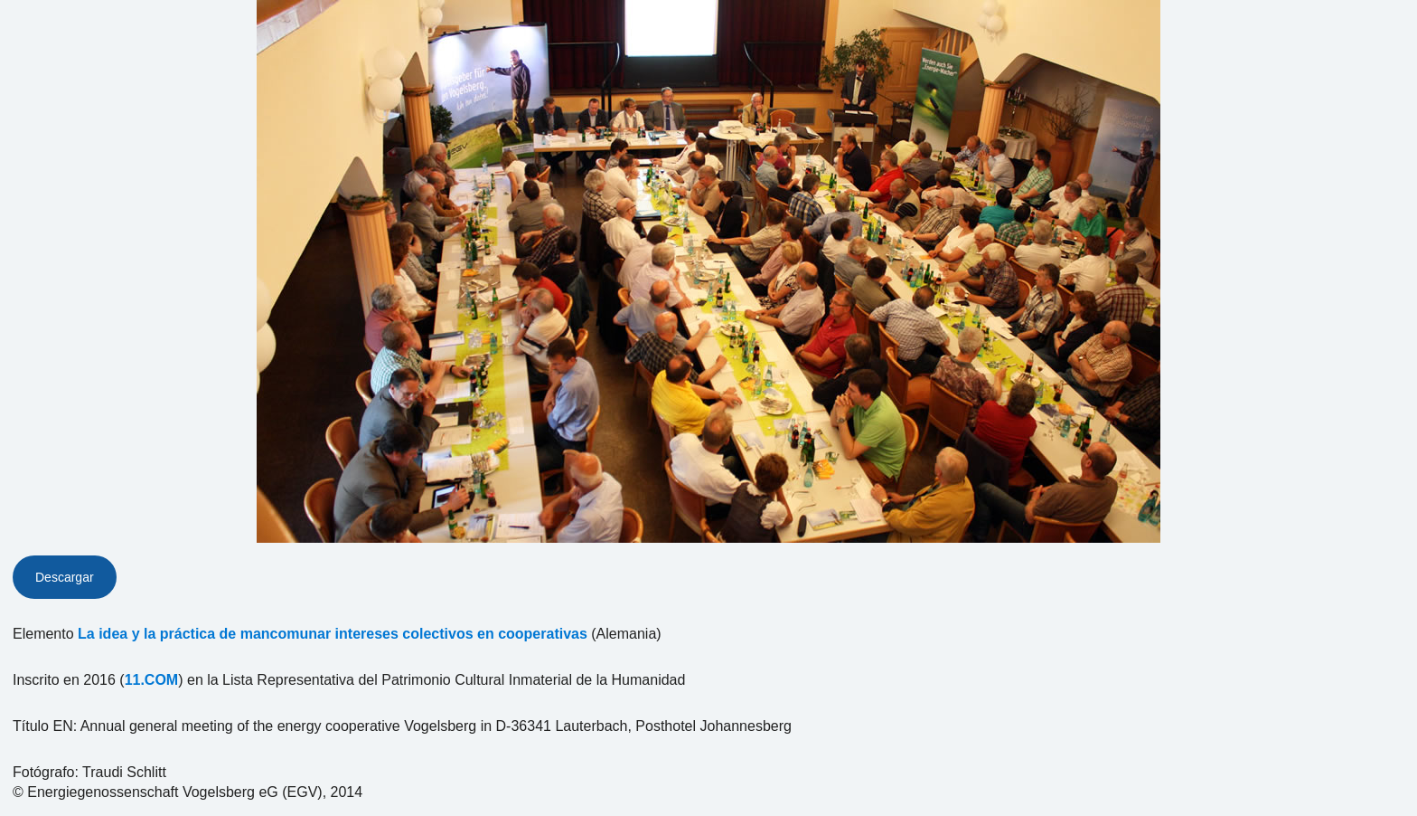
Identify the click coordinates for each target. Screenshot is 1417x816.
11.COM (152, 680)
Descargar (64, 577)
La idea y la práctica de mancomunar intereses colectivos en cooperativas (332, 633)
